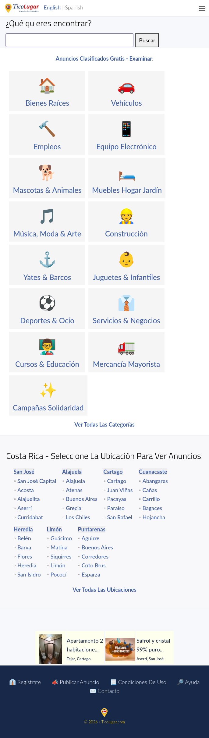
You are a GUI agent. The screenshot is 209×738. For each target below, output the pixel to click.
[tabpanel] (69, 649)
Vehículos (126, 102)
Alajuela (75, 480)
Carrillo (151, 498)
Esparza (91, 574)
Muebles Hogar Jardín (127, 190)
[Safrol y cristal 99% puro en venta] (120, 649)
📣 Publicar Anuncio (75, 682)
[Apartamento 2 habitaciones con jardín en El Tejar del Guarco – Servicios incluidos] (51, 649)
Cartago (116, 480)
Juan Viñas (120, 490)
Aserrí (24, 508)
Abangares (155, 480)
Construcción (126, 233)
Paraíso (116, 508)
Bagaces (152, 508)
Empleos (47, 146)
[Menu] (202, 8)
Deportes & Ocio (47, 320)
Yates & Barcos (47, 277)
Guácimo (61, 538)
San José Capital (36, 480)
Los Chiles (78, 517)
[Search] (69, 40)
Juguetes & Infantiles (126, 277)
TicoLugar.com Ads (28, 8)
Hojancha (153, 517)
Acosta (25, 490)
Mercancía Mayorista (126, 364)
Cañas (149, 490)
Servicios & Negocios (126, 320)
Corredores (95, 556)
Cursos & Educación (47, 364)
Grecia (73, 508)
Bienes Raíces (47, 102)
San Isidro (29, 574)
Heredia (26, 565)
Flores (24, 556)
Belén (24, 538)
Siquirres (61, 556)
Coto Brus (94, 565)
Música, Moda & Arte (47, 233)
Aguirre (91, 538)
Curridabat (30, 517)
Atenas (74, 490)
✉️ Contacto (104, 690)
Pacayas (116, 498)
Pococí (58, 574)
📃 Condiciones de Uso (138, 682)
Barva (24, 547)
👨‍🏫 (47, 346)
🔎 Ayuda (188, 682)
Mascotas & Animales (47, 190)
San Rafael (119, 517)
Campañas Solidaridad (48, 407)
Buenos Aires (81, 498)
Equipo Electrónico (126, 146)
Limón (58, 565)
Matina (59, 547)
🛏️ (127, 172)
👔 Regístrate (25, 682)
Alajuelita (28, 498)
